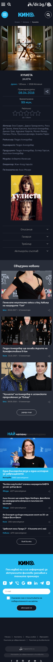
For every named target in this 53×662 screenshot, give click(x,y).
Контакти (18, 637)
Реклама (8, 637)
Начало (17, 22)
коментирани (36, 434)
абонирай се (26, 608)
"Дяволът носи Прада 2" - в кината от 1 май (24, 529)
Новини (6, 533)
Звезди (6, 491)
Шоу (5, 310)
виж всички (27, 541)
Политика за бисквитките (39, 640)
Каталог (26, 22)
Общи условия (31, 637)
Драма (14, 84)
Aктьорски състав (26, 251)
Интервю (7, 477)
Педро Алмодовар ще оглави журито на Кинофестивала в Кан (25, 350)
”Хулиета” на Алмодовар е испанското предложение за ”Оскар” (25, 396)
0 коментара (24, 356)
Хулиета (35, 22)
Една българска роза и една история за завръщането (25, 472)
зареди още (26, 412)
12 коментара (24, 310)
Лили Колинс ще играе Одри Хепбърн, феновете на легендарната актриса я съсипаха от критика (26, 501)
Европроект (44, 637)
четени (21, 434)
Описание (26, 229)
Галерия (26, 236)
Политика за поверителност (14, 640)
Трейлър (26, 244)
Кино (5, 356)
